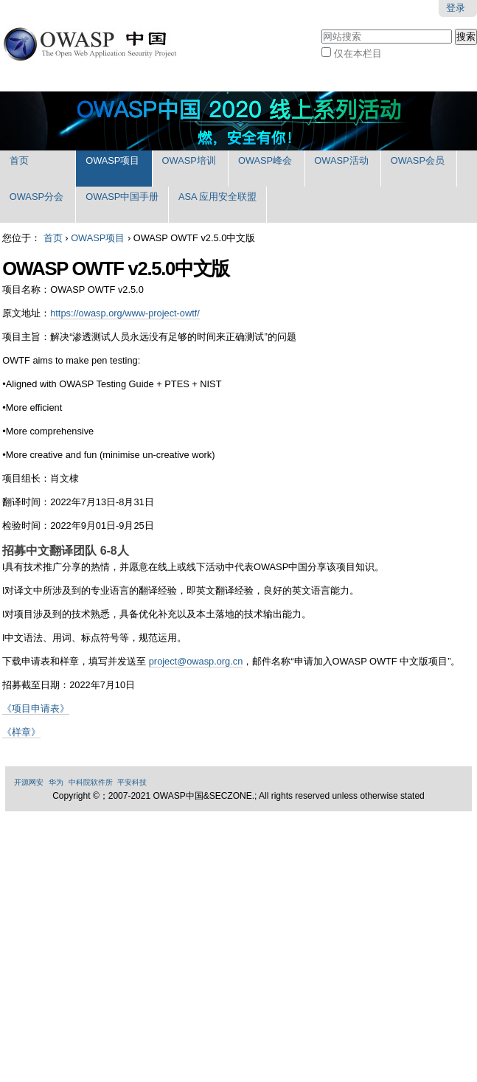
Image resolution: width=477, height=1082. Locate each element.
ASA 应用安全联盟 (217, 196)
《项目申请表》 (35, 708)
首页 (19, 160)
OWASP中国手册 (122, 196)
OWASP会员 (418, 160)
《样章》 (21, 732)
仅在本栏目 (358, 53)
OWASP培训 (189, 160)
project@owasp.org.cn (196, 661)
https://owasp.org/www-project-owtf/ (125, 313)
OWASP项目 (112, 160)
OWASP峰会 (265, 160)
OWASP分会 (36, 196)
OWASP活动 (341, 160)
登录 (455, 7)
